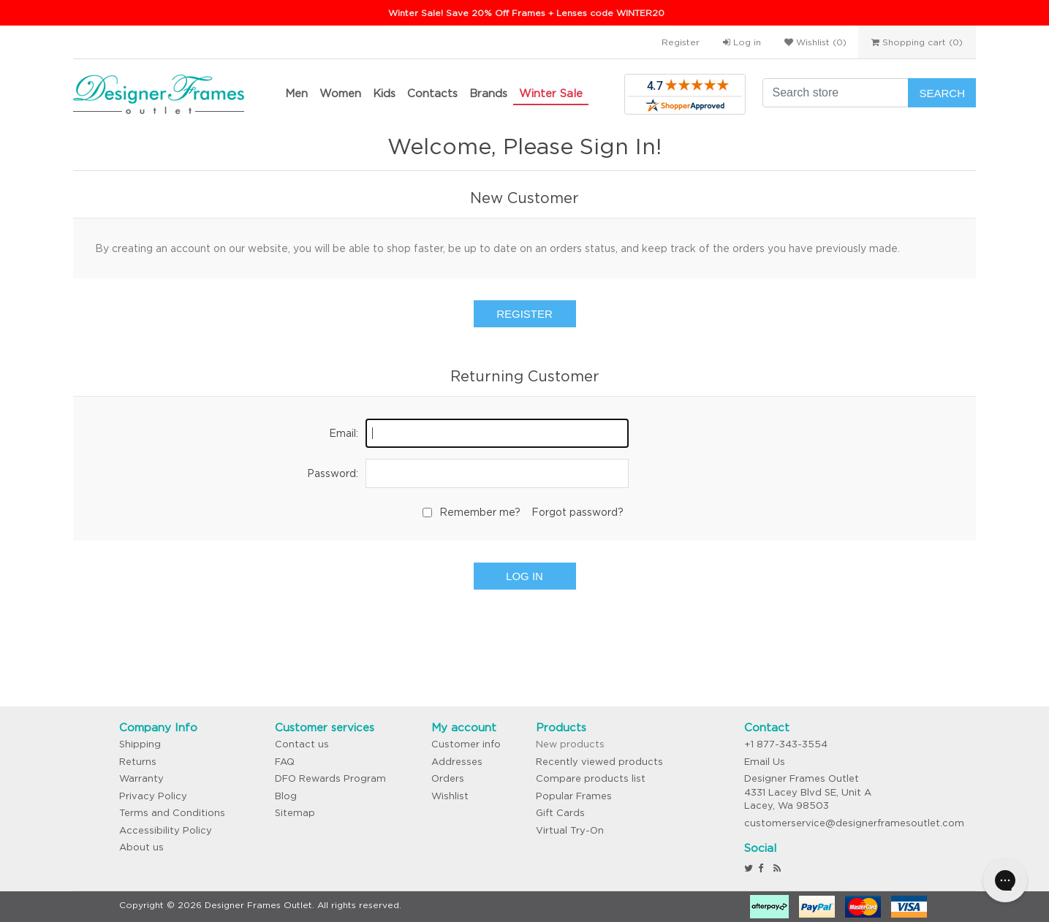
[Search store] (835, 92)
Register (681, 42)
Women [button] (340, 93)
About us (141, 847)
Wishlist (450, 795)
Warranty (141, 778)
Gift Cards (560, 812)
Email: (343, 433)
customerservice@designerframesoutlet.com (854, 823)
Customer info (466, 744)
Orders (447, 778)
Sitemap (295, 812)
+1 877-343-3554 (786, 744)
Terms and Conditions (172, 812)
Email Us (764, 761)
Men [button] (296, 93)
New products (570, 744)
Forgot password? (577, 512)
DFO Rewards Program (330, 778)
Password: (332, 473)
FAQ (285, 761)
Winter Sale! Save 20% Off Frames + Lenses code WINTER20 (526, 13)
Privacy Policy (153, 795)
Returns (137, 761)
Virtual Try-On (570, 830)
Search (942, 93)
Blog (286, 795)
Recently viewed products (599, 761)
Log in (742, 42)
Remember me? (479, 512)
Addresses (456, 761)
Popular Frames (574, 795)
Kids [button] (384, 93)
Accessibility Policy (165, 830)
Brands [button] (488, 93)
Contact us (302, 744)
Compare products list (590, 778)
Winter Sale (551, 93)
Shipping (140, 744)
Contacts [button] (432, 93)
